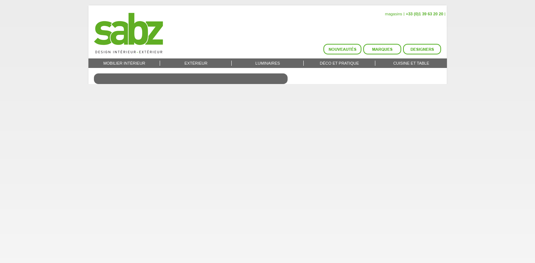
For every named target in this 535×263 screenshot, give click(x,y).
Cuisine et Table (411, 63)
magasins (393, 14)
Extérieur (196, 63)
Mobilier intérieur (124, 63)
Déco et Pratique (339, 63)
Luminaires (267, 63)
